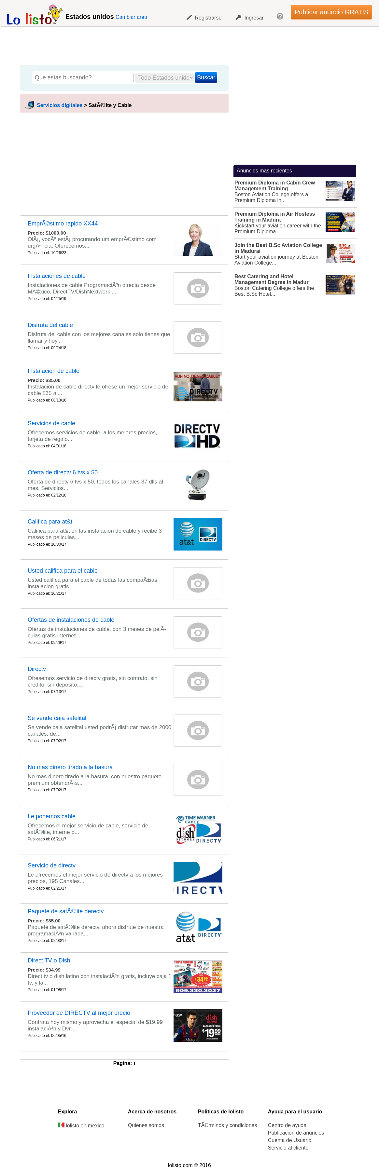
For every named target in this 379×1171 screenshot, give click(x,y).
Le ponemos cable (52, 816)
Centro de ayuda (287, 1125)
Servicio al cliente (288, 1148)
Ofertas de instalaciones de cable (71, 620)
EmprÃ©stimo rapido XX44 (63, 223)
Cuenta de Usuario (289, 1140)
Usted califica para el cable (63, 570)
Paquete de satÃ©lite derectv (66, 911)
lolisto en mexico (81, 1125)
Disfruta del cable (50, 325)
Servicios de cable (51, 423)
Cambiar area (131, 17)
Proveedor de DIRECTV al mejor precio (79, 1013)
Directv (37, 669)
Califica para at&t (50, 521)
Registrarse (204, 17)
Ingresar (250, 17)
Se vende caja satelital (57, 718)
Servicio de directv (52, 865)
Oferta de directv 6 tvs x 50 (63, 472)
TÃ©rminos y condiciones (227, 1125)
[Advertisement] (185, 44)
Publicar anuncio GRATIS (331, 12)
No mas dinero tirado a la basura (70, 767)
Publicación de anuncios (296, 1133)
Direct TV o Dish (49, 960)
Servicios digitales (60, 105)
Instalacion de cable (53, 371)
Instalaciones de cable (57, 276)
